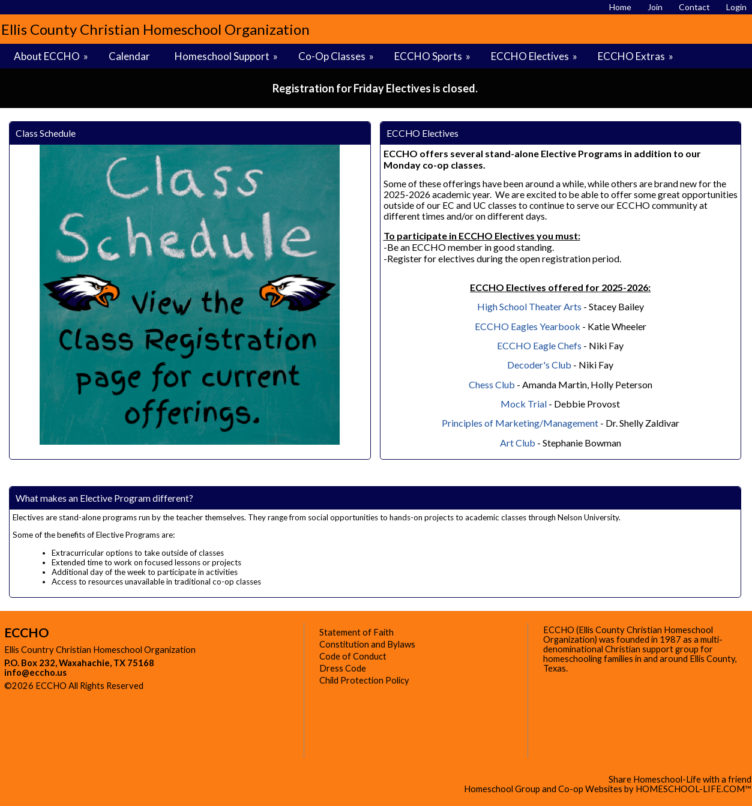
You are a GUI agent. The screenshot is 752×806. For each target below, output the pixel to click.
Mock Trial (524, 403)
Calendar (129, 56)
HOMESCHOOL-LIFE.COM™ (693, 789)
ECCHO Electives (535, 56)
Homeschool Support (227, 56)
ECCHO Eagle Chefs (539, 345)
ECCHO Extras (636, 56)
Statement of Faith (356, 632)
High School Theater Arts (529, 306)
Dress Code (342, 668)
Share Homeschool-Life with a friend (680, 779)
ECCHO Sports (433, 56)
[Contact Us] (694, 7)
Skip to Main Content (195, 686)
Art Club (517, 442)
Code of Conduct (353, 656)
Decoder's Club (539, 364)
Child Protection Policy (364, 680)
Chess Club (492, 384)
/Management (569, 423)
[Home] (620, 7)
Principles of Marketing (491, 423)
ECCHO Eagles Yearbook (527, 326)
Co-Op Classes (337, 56)
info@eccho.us (35, 672)
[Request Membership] (655, 7)
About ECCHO (52, 56)
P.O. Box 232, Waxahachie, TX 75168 (79, 663)
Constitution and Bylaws (367, 644)
